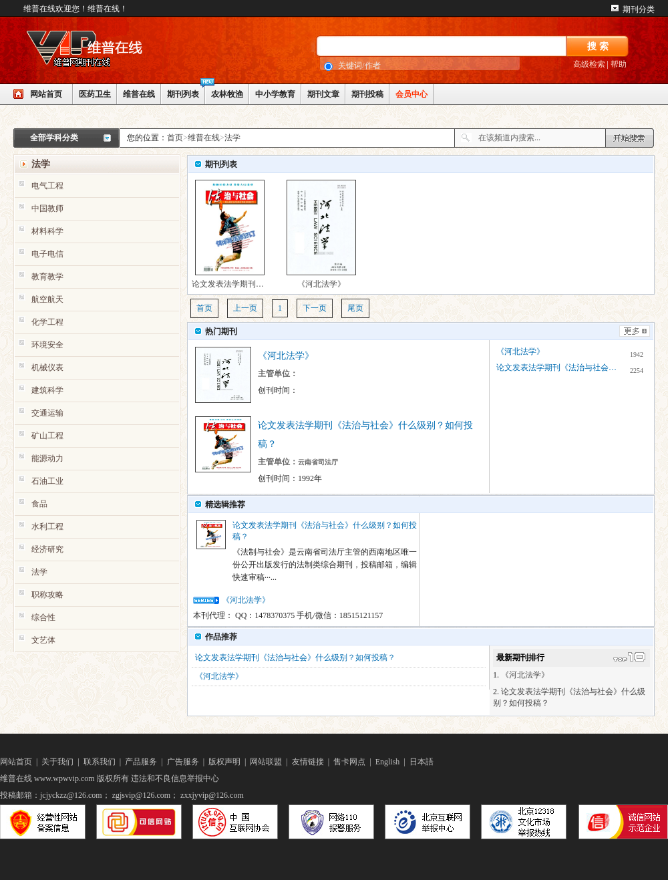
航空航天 (47, 299)
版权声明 (224, 761)
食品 (39, 503)
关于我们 (57, 761)
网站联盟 (266, 761)
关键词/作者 (359, 65)
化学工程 (47, 322)
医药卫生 (95, 94)
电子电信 (47, 254)
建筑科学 (47, 390)
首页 (175, 137)
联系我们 (100, 761)
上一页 (245, 308)
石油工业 (47, 481)
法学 (232, 137)
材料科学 (47, 231)
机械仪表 (47, 367)
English (387, 761)
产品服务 (141, 761)
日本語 (421, 761)
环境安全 (47, 344)
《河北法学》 (321, 234)
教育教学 (47, 276)
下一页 (315, 308)
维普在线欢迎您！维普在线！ (75, 8)
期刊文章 (323, 94)
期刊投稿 (367, 94)
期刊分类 (639, 9)
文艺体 (43, 640)
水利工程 (47, 526)
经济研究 (47, 549)
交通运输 (47, 413)
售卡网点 (349, 761)
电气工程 (47, 185)
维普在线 (139, 94)
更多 (634, 331)
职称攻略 (47, 594)
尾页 (355, 308)
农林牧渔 (227, 94)
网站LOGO (113, 50)
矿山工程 (47, 435)
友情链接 (308, 761)
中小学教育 (275, 94)
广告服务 (183, 761)
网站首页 (46, 94)
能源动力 (47, 458)
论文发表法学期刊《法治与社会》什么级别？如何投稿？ (230, 234)
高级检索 (589, 64)
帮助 (619, 64)
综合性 (43, 617)
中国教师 (47, 208)
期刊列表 (183, 94)
